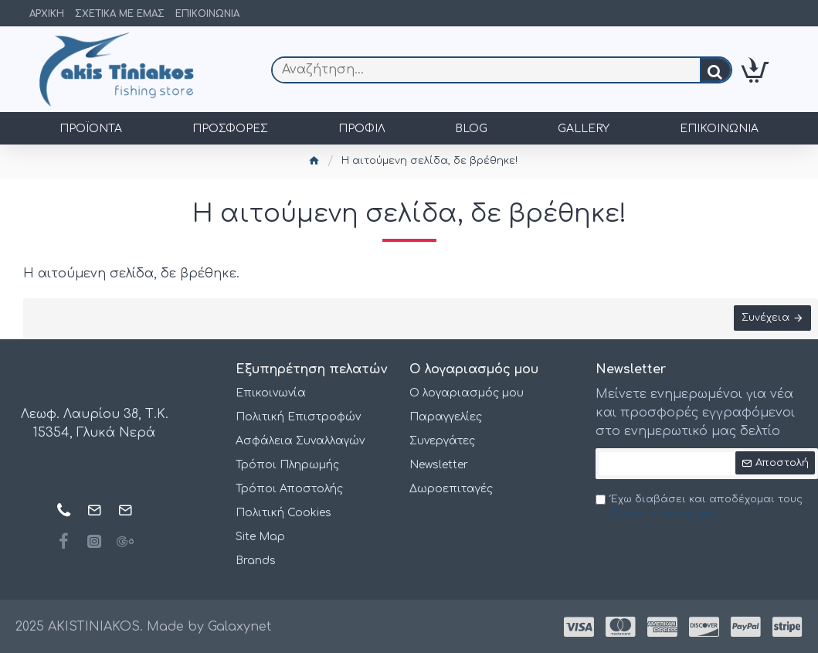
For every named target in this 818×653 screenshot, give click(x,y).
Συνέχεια (765, 318)
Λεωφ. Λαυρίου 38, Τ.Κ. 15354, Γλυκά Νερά (94, 424)
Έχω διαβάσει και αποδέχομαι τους (699, 508)
